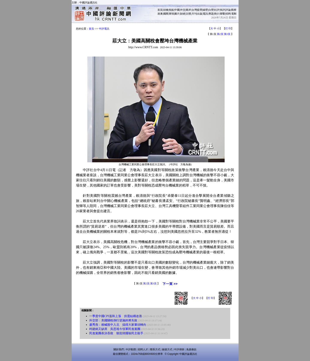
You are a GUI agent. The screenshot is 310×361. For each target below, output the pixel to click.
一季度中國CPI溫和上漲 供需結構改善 (115, 316)
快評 (222, 9)
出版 (199, 13)
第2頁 (220, 34)
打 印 (228, 28)
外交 (182, 9)
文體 (188, 13)
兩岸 (188, 9)
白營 (211, 9)
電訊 (205, 13)
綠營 (205, 9)
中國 (177, 9)
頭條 (165, 9)
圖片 (177, 13)
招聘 (228, 13)
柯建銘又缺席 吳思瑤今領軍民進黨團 (114, 329)
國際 (165, 13)
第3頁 (227, 34)
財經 (182, 13)
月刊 (194, 13)
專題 (211, 13)
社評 (216, 9)
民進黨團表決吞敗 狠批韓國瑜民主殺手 (116, 333)
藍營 (199, 9)
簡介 (216, 13)
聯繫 (222, 13)
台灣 (194, 9)
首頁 (160, 9)
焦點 (171, 9)
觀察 (233, 9)
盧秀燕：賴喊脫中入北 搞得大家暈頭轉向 (117, 324)
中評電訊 (104, 28)
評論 (228, 9)
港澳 (160, 13)
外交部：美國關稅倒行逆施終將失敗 (113, 320)
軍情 (171, 13)
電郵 (233, 13)
